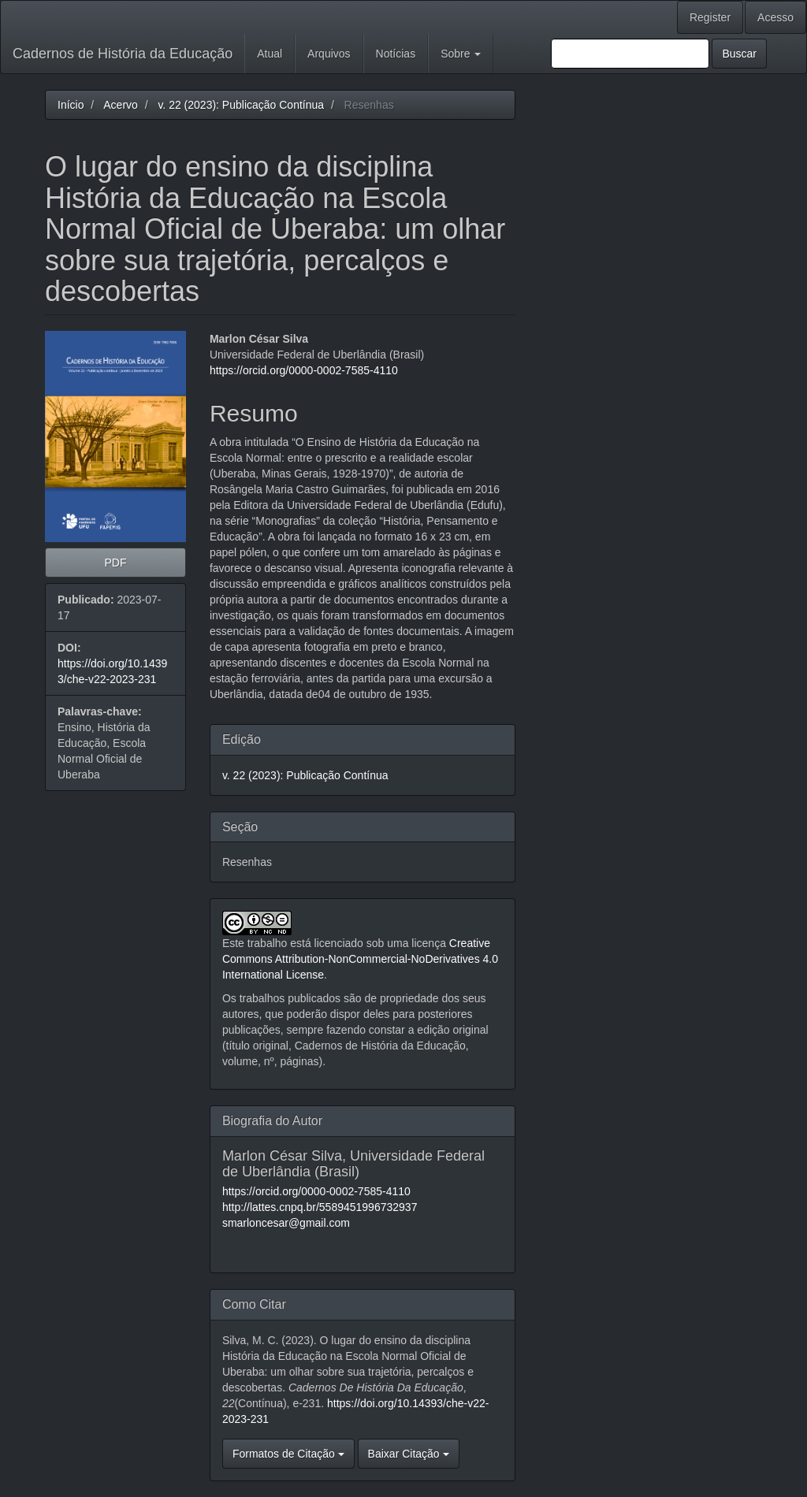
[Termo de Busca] (630, 54)
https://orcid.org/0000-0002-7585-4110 (304, 370)
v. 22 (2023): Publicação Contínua (241, 104)
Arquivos (328, 53)
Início (71, 104)
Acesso (775, 17)
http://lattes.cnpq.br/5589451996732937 (320, 1207)
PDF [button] (115, 562)
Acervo (120, 104)
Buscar (739, 53)
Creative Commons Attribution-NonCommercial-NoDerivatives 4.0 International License (360, 959)
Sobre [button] (461, 53)
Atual (269, 53)
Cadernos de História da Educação (122, 53)
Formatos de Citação (288, 1453)
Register (710, 17)
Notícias (396, 53)
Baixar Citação (408, 1453)
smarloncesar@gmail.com (286, 1223)
